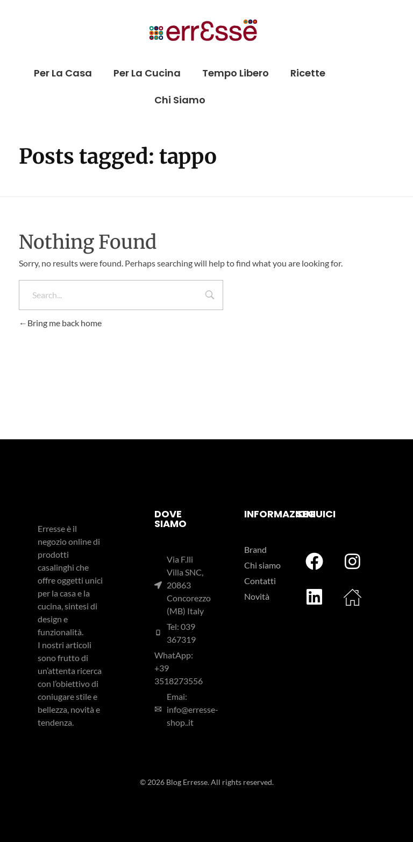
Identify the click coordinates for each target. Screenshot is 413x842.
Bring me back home (60, 323)
